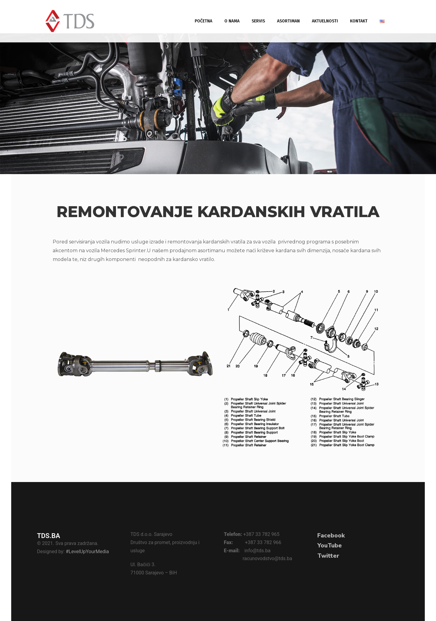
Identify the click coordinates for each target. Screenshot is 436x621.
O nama (231, 21)
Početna (203, 21)
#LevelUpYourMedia (87, 551)
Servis (258, 21)
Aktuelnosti (325, 21)
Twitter (328, 556)
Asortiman (288, 21)
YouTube (329, 545)
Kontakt (359, 21)
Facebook (331, 535)
